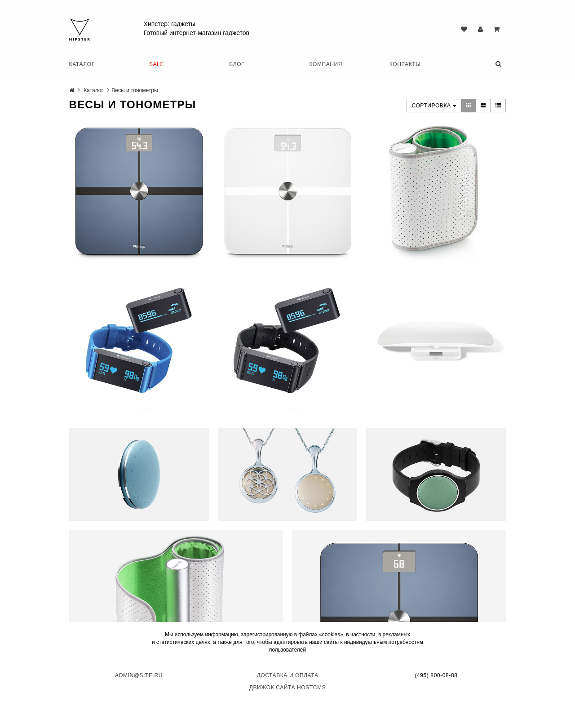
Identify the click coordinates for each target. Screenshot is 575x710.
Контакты (405, 64)
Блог (236, 64)
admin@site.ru (139, 675)
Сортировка (433, 105)
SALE (156, 64)
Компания (326, 64)
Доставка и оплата (287, 675)
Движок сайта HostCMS (287, 687)
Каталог (82, 64)
